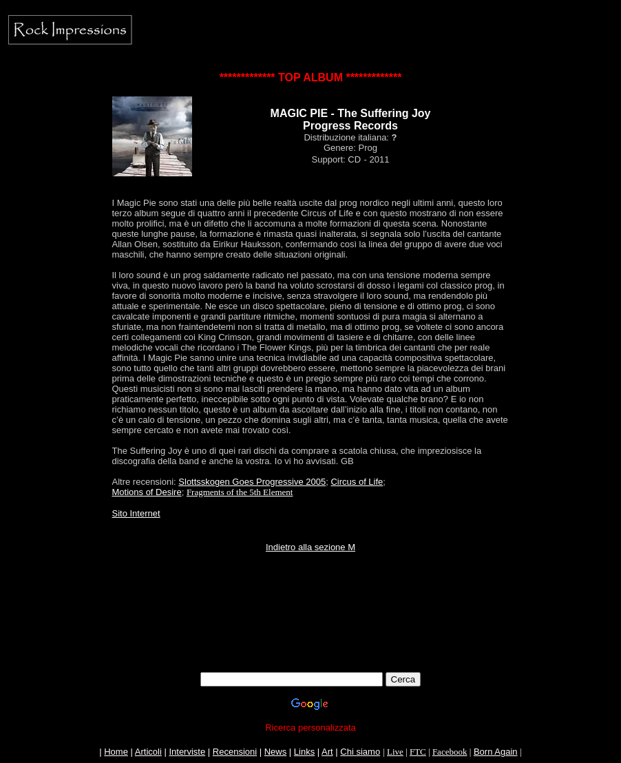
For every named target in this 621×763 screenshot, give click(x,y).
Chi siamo (360, 751)
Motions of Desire (147, 492)
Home (116, 751)
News (275, 751)
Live (395, 751)
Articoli (148, 751)
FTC (418, 751)
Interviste (187, 751)
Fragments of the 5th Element (240, 492)
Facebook (449, 751)
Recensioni (235, 751)
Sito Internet (136, 513)
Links (304, 751)
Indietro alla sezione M (310, 547)
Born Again (496, 751)
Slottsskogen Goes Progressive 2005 (252, 482)
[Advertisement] (310, 630)
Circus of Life (356, 482)
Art (327, 751)
